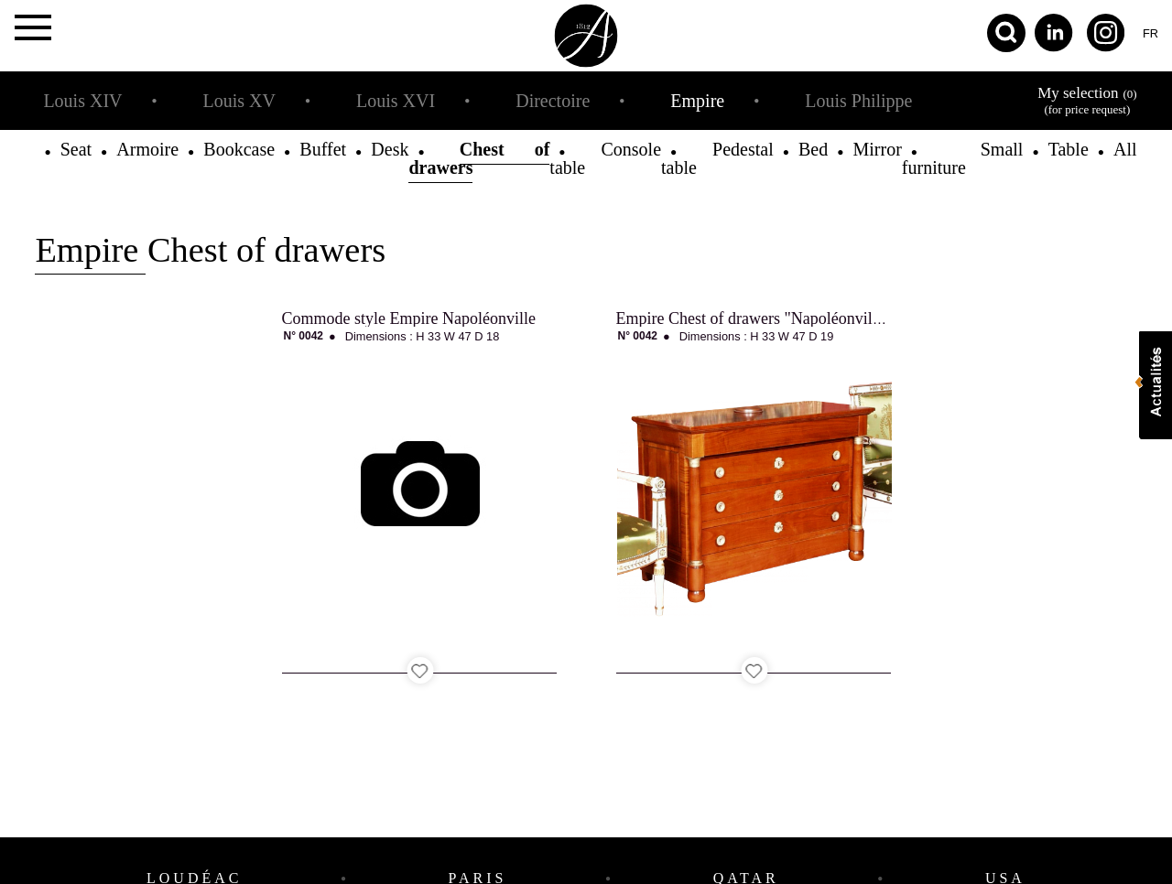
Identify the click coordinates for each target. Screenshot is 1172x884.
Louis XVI (395, 101)
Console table (605, 158)
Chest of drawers (478, 158)
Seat (76, 149)
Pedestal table (717, 158)
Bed (813, 149)
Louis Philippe (858, 101)
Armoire (147, 149)
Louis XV (239, 101)
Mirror (876, 149)
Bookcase (239, 149)
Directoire (552, 101)
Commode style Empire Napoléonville (409, 318)
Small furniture (963, 158)
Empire (697, 101)
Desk (389, 149)
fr (1150, 33)
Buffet (322, 149)
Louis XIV (82, 101)
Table (1068, 149)
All (1125, 149)
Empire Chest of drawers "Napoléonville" (754, 318)
